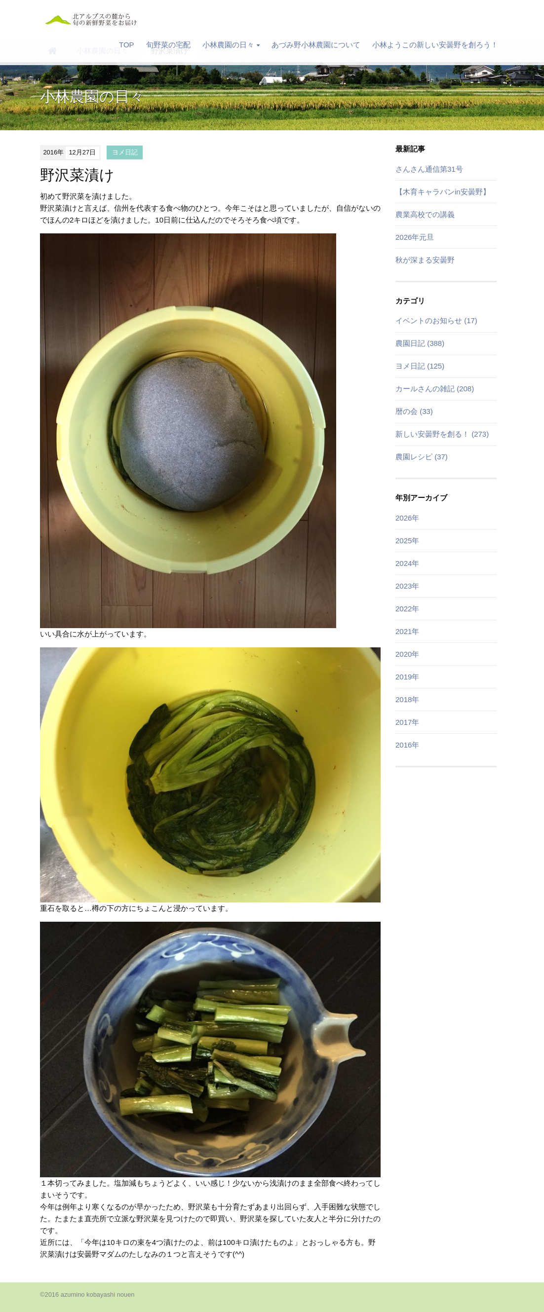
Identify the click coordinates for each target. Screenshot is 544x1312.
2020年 (407, 654)
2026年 (407, 518)
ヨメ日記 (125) (419, 366)
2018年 (407, 699)
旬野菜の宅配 (168, 44)
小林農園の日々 (231, 44)
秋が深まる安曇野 (425, 260)
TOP (126, 44)
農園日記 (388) (419, 343)
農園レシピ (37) (421, 456)
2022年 (407, 608)
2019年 (407, 677)
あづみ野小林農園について (316, 44)
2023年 (407, 586)
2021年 (407, 631)
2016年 (407, 745)
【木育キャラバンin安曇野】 (442, 191)
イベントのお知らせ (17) (436, 320)
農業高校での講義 (425, 214)
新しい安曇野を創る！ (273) (442, 434)
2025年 (407, 540)
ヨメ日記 (125, 152)
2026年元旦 (414, 237)
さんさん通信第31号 (429, 169)
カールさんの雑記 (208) (434, 388)
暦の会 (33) (414, 411)
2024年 (407, 563)
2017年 (407, 722)
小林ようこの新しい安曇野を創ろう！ (435, 44)
